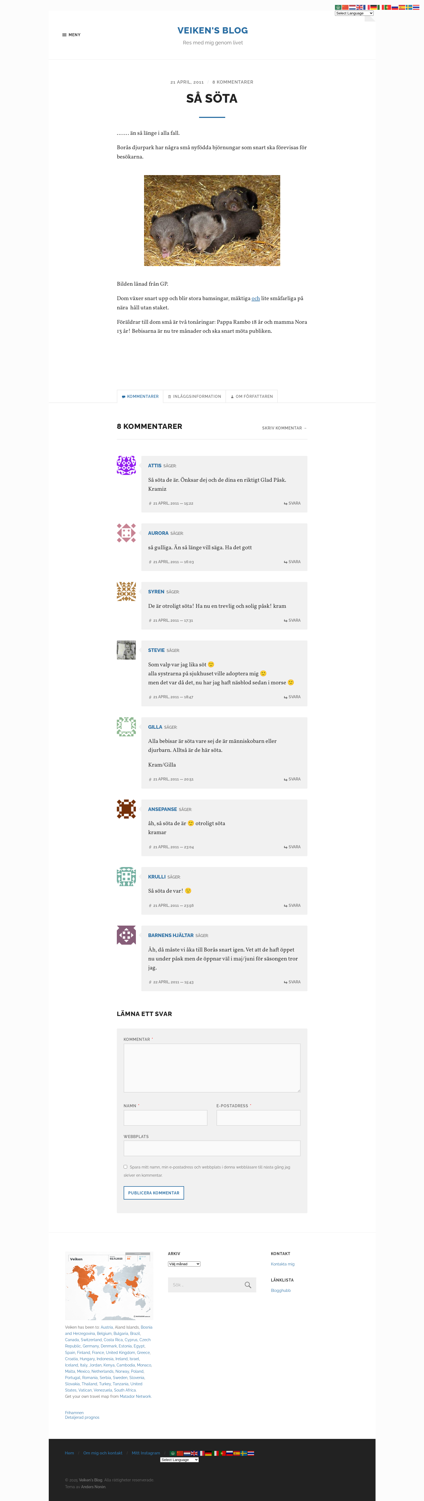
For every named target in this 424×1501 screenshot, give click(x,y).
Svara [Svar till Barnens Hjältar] (295, 982)
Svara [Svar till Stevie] (295, 697)
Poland (137, 1371)
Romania (90, 1377)
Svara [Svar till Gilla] (295, 779)
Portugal (72, 1377)
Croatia (71, 1359)
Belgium (104, 1334)
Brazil (135, 1334)
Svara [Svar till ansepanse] (295, 847)
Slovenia (136, 1377)
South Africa (125, 1390)
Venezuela (103, 1390)
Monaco (144, 1365)
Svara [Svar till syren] (295, 620)
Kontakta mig (283, 1264)
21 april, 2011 (187, 82)
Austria (107, 1327)
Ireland (121, 1359)
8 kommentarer (233, 82)
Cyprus (131, 1340)
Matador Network (135, 1396)
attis (154, 466)
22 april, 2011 (173, 982)
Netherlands (102, 1371)
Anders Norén (93, 1487)
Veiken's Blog (213, 30)
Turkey (105, 1384)
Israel (134, 1359)
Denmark (109, 1346)
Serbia (105, 1377)
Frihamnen (74, 1413)
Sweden (120, 1377)
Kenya (109, 1365)
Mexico (83, 1371)
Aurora (158, 534)
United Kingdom (120, 1352)
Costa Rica (113, 1340)
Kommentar (138, 1040)
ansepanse (162, 810)
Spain (70, 1352)
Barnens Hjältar (171, 936)
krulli (157, 877)
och (256, 299)
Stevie (156, 651)
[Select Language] (179, 1460)
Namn (132, 1106)
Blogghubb (281, 1291)
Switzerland (91, 1340)
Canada (72, 1340)
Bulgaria (121, 1334)
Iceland (71, 1365)
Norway (122, 1371)
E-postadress (234, 1106)
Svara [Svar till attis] (295, 503)
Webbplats (136, 1136)
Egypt (139, 1346)
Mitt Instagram (146, 1453)
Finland (83, 1352)
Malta (70, 1371)
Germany (91, 1346)
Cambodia (126, 1365)
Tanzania (121, 1384)
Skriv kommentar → (284, 428)
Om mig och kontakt (103, 1453)
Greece (143, 1352)
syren (156, 592)
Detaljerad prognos (82, 1417)
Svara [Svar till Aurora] (295, 562)
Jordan (95, 1365)
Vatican (85, 1390)
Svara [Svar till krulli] (295, 905)
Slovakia (72, 1384)
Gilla (155, 727)
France (98, 1352)
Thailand (89, 1384)
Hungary (87, 1359)
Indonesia (105, 1359)
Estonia (125, 1346)
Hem (69, 1453)
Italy (83, 1365)
